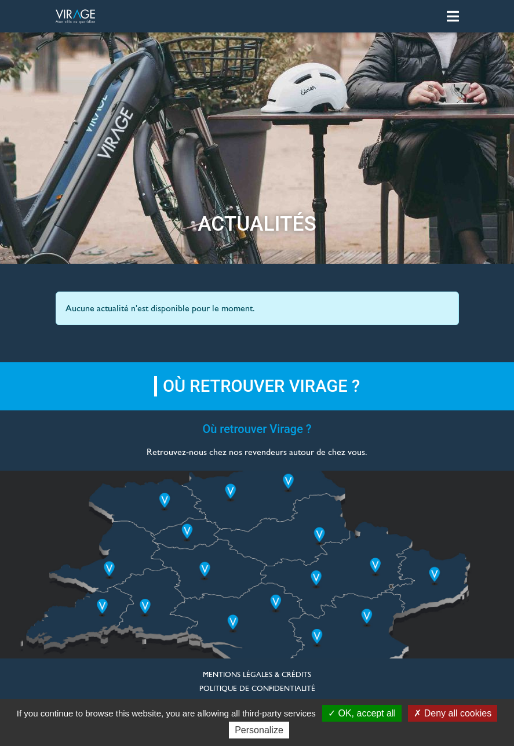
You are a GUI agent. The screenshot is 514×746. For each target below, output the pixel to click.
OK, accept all (362, 713)
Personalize (259, 730)
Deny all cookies (452, 713)
